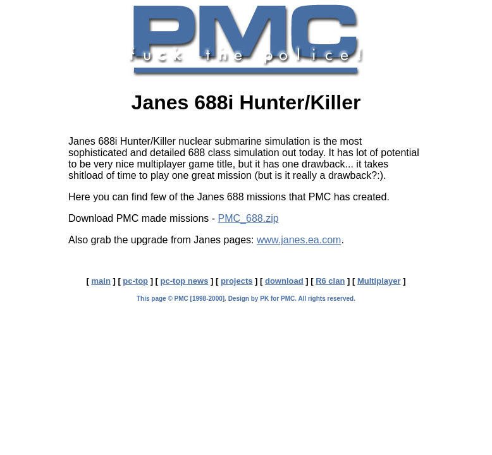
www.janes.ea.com (299, 239)
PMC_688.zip (248, 218)
